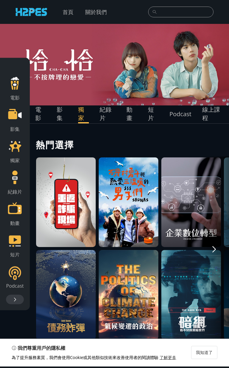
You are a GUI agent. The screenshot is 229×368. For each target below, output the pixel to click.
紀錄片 (106, 113)
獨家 (81, 113)
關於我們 (96, 12)
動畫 (129, 113)
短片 (151, 113)
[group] (114, 64)
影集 (60, 113)
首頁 (68, 12)
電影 (38, 113)
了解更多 (168, 359)
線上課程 (211, 113)
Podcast (180, 114)
